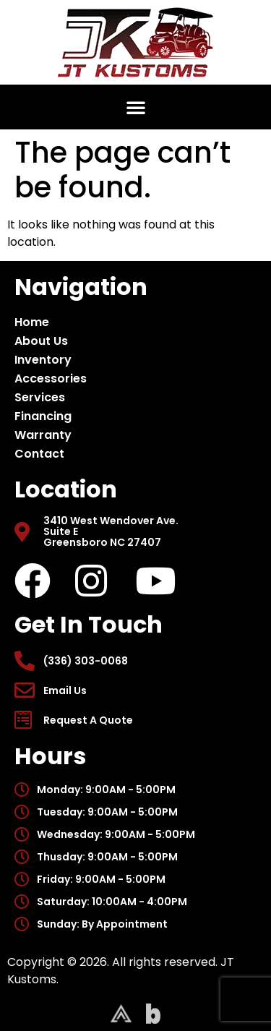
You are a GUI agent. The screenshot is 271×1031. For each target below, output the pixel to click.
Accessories (54, 378)
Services (39, 397)
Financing (43, 416)
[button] (136, 107)
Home (31, 322)
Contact (39, 453)
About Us (44, 341)
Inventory (46, 359)
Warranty (43, 435)
